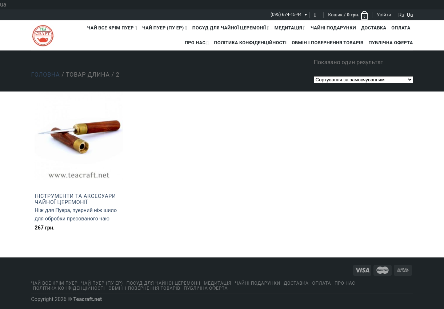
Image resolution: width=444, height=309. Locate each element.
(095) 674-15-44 (286, 14)
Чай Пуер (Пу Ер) (164, 28)
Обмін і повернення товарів (327, 42)
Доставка (373, 28)
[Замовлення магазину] (363, 79)
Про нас (197, 43)
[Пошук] (317, 14)
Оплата (400, 28)
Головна (45, 74)
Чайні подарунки (333, 28)
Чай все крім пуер (112, 28)
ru (401, 15)
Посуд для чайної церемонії (230, 28)
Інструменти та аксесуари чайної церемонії (75, 199)
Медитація (290, 28)
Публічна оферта (391, 42)
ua (410, 15)
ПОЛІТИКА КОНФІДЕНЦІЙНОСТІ (250, 42)
